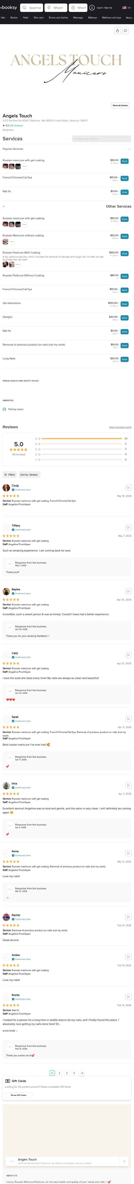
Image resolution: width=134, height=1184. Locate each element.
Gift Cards (19, 1081)
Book (124, 161)
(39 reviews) (16, 125)
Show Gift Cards (18, 1095)
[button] (31, 8)
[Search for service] (101, 138)
